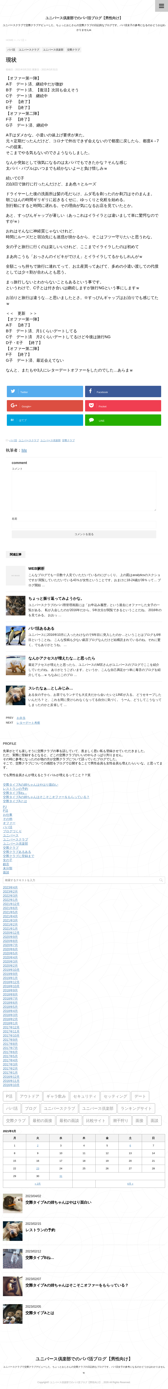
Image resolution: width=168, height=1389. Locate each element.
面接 (139, 1120)
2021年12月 (11, 904)
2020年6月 (10, 949)
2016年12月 (11, 1076)
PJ (5, 807)
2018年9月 (10, 990)
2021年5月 (10, 912)
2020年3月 (10, 961)
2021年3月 (10, 920)
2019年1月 (10, 978)
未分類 (7, 868)
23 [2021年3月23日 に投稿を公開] (37, 1168)
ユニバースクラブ (29, 440)
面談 (6, 872)
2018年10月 (11, 986)
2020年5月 (10, 953)
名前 (14, 518)
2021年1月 (10, 928)
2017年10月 (11, 1035)
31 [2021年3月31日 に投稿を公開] (60, 1176)
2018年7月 (10, 998)
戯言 (6, 864)
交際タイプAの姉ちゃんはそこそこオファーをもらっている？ (46, 797)
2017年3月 (10, 1064)
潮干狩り (120, 1120)
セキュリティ (85, 1096)
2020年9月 (10, 937)
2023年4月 (10, 887)
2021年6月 (10, 908)
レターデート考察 (28, 722)
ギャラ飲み (56, 1096)
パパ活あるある (41, 628)
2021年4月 (10, 916)
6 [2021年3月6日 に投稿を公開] (130, 1145)
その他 (7, 819)
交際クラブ (68, 440)
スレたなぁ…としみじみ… (50, 688)
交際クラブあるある (17, 852)
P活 (5, 810)
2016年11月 (11, 1081)
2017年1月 (10, 1072)
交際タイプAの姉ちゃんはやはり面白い (30, 784)
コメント (17, 468)
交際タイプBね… (15, 793)
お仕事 (7, 814)
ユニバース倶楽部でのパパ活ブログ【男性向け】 (84, 18)
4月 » (130, 1183)
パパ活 (13, 440)
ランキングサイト (136, 1108)
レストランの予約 (15, 788)
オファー (9, 823)
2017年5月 (10, 1056)
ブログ (31, 1108)
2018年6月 (10, 1002)
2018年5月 (10, 1006)
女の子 (7, 860)
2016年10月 (11, 1085)
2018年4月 (10, 1011)
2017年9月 (10, 1039)
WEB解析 (36, 568)
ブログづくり (12, 831)
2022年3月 (10, 895)
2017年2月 (10, 1068)
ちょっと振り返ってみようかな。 (56, 598)
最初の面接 (42, 1120)
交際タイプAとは (15, 801)
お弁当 (21, 717)
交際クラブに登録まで (18, 856)
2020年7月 (10, 945)
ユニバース (11, 835)
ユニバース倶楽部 (50, 440)
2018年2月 (10, 1019)
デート (140, 1096)
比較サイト (96, 1120)
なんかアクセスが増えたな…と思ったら (61, 658)
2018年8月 (10, 994)
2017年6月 (10, 1052)
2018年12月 (11, 982)
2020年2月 (10, 965)
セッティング (115, 1096)
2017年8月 (10, 1044)
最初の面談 (69, 1120)
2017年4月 (10, 1060)
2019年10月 (11, 969)
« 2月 (38, 1183)
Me (24, 450)
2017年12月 (11, 1027)
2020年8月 (10, 941)
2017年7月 (10, 1048)
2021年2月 (10, 924)
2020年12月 (11, 932)
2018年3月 (10, 1015)
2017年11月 (11, 1031)
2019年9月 (10, 974)
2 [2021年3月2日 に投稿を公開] (37, 1145)
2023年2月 (10, 891)
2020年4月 (10, 957)
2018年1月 (10, 1023)
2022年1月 (10, 900)
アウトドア (29, 1096)
